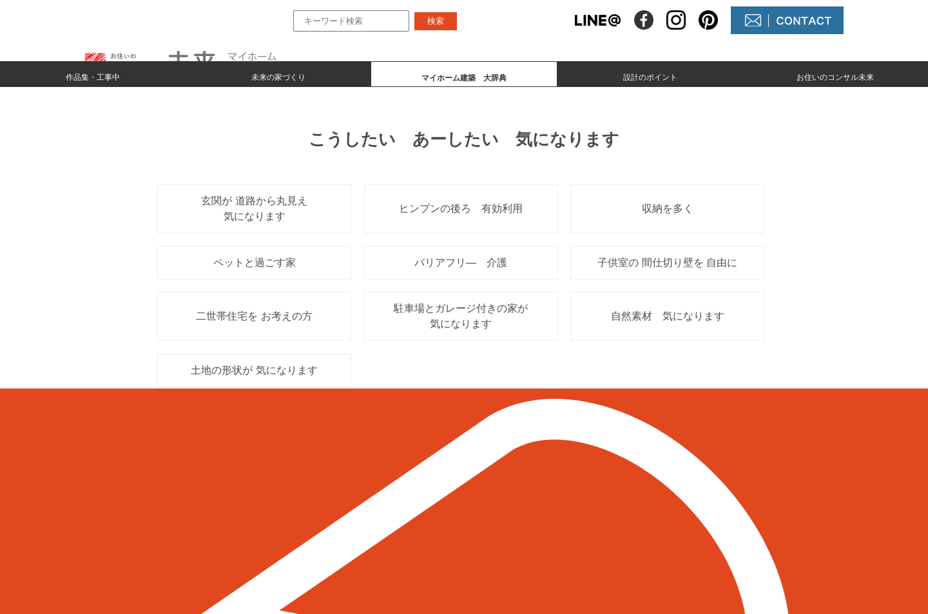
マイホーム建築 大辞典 (392, 526)
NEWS (505, 504)
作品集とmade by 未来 (388, 482)
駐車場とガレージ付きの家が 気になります (461, 316)
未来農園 (510, 548)
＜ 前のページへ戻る (186, 406)
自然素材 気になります (667, 316)
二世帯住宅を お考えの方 (254, 316)
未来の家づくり (278, 74)
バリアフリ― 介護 (460, 262)
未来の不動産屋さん (536, 482)
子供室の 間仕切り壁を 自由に (667, 262)
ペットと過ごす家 (254, 262)
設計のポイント (650, 74)
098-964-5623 (212, 520)
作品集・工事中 (93, 74)
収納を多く (667, 208)
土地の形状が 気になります (254, 370)
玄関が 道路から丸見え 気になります (259, 208)
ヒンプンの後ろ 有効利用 (461, 208)
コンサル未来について (541, 526)
